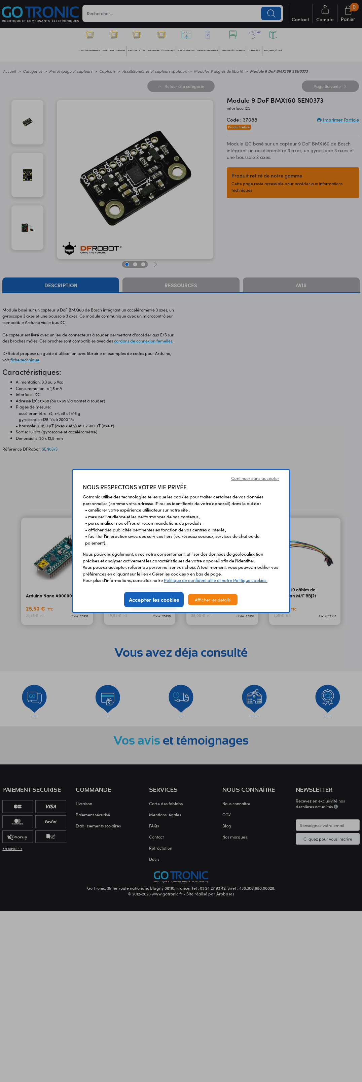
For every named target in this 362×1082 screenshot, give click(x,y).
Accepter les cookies (154, 599)
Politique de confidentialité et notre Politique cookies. (215, 580)
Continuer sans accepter (255, 478)
